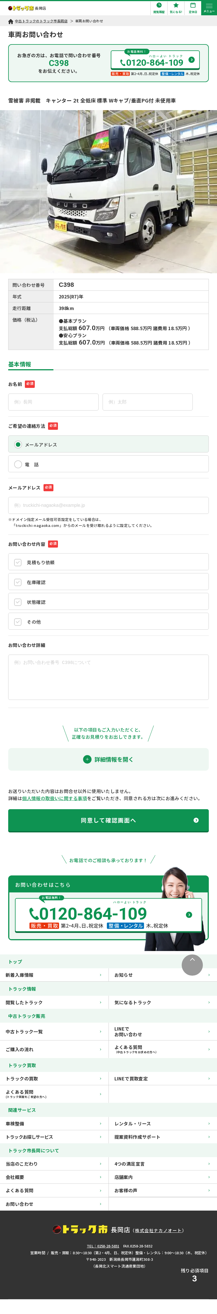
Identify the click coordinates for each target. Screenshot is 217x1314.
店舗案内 (162, 1177)
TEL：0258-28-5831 (103, 1246)
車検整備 (53, 1123)
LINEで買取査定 (162, 1078)
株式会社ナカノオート (158, 1230)
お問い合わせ (53, 1203)
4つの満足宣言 (162, 1163)
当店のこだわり (53, 1163)
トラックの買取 (53, 1078)
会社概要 (53, 1177)
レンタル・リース (162, 1123)
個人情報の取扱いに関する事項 (54, 798)
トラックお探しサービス (53, 1136)
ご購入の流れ (53, 1049)
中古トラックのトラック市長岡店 (41, 20)
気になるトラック (162, 1002)
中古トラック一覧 (53, 1031)
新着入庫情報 (53, 974)
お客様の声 (162, 1190)
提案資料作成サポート (162, 1136)
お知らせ (162, 974)
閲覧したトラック (53, 1002)
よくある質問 (53, 1190)
